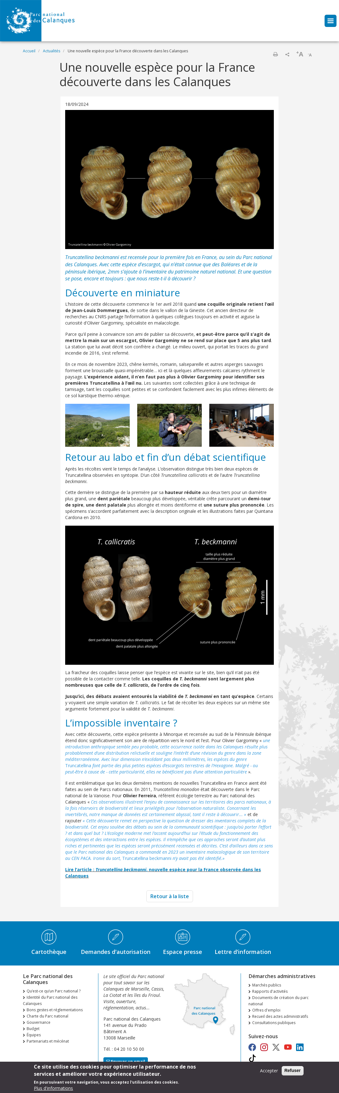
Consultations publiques (273, 1022)
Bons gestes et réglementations (55, 1009)
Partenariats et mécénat (48, 1041)
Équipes (34, 1035)
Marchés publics (266, 985)
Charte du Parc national (47, 1016)
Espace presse (182, 951)
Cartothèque (48, 951)
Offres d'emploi (266, 1010)
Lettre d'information (243, 951)
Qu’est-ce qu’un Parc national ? (54, 991)
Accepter (269, 1072)
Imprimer (275, 54)
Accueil (29, 51)
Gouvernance (38, 1022)
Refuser (292, 1072)
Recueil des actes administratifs (280, 1016)
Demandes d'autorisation (115, 951)
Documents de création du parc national (278, 1001)
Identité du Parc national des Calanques (50, 1000)
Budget (33, 1028)
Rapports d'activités (270, 991)
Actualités (51, 51)
